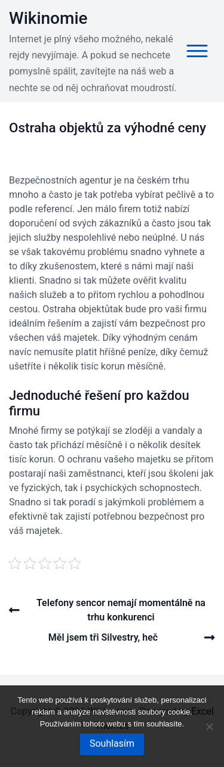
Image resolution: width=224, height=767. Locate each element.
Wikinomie (48, 18)
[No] (209, 726)
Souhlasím (112, 743)
